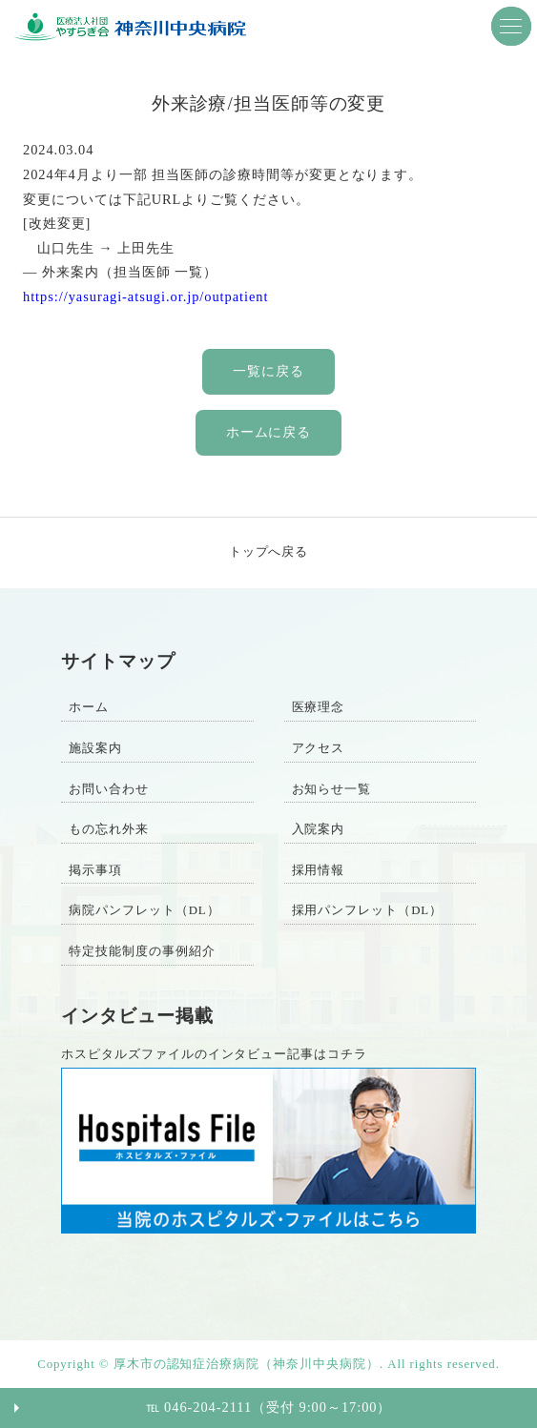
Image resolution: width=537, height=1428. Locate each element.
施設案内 (95, 748)
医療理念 (318, 707)
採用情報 (318, 870)
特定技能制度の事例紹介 (142, 951)
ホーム (89, 707)
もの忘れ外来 (109, 829)
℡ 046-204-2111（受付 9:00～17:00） (269, 1407)
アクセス (318, 748)
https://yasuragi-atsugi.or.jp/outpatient (145, 296)
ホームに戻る (269, 431)
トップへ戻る (269, 552)
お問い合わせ (109, 789)
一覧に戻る (268, 370)
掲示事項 (95, 870)
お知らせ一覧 (332, 789)
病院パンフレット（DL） (144, 910)
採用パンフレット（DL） (368, 910)
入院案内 (318, 829)
